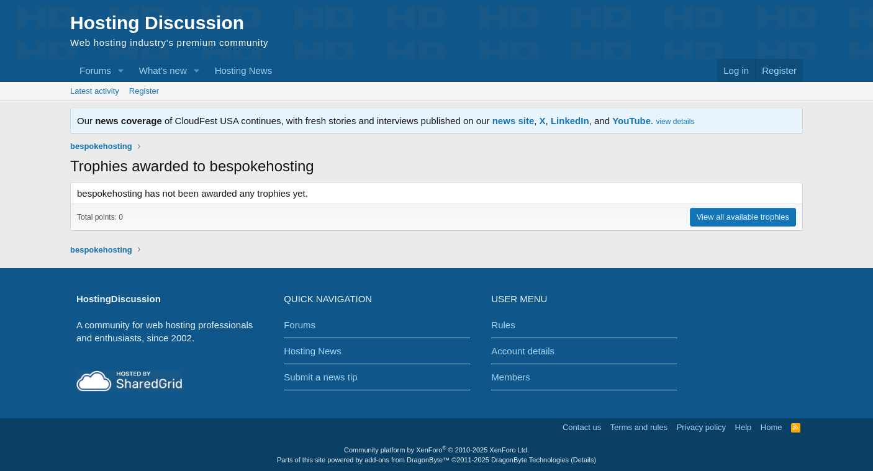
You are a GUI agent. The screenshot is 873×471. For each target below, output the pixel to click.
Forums (95, 70)
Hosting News (244, 70)
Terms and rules (638, 427)
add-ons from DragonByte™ (407, 460)
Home (771, 427)
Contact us (582, 427)
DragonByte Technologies (530, 460)
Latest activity (94, 91)
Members (510, 377)
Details (583, 460)
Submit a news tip (320, 377)
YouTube (631, 120)
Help (743, 427)
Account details (522, 351)
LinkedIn (570, 120)
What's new (163, 70)
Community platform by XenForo (436, 450)
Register (144, 91)
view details (675, 121)
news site (513, 120)
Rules (503, 325)
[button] (121, 70)
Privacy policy (701, 427)
